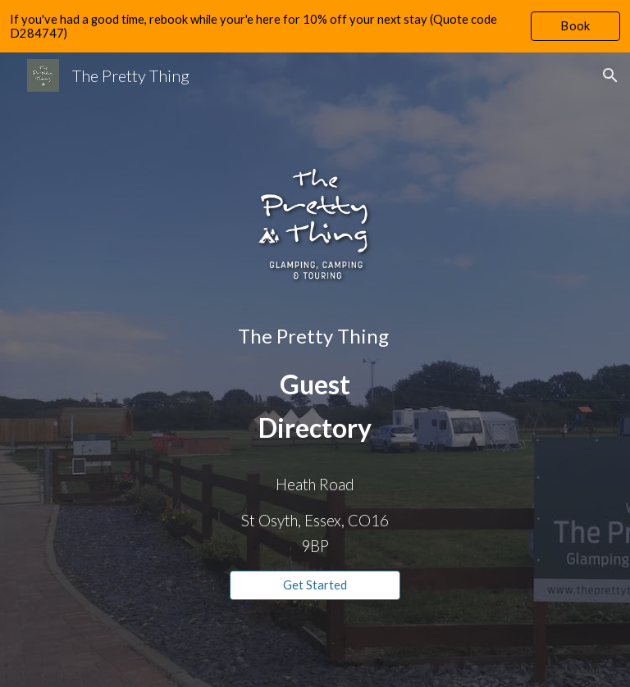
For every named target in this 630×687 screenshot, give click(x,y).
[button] (610, 75)
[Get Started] (315, 585)
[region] (315, 26)
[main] (314, 385)
